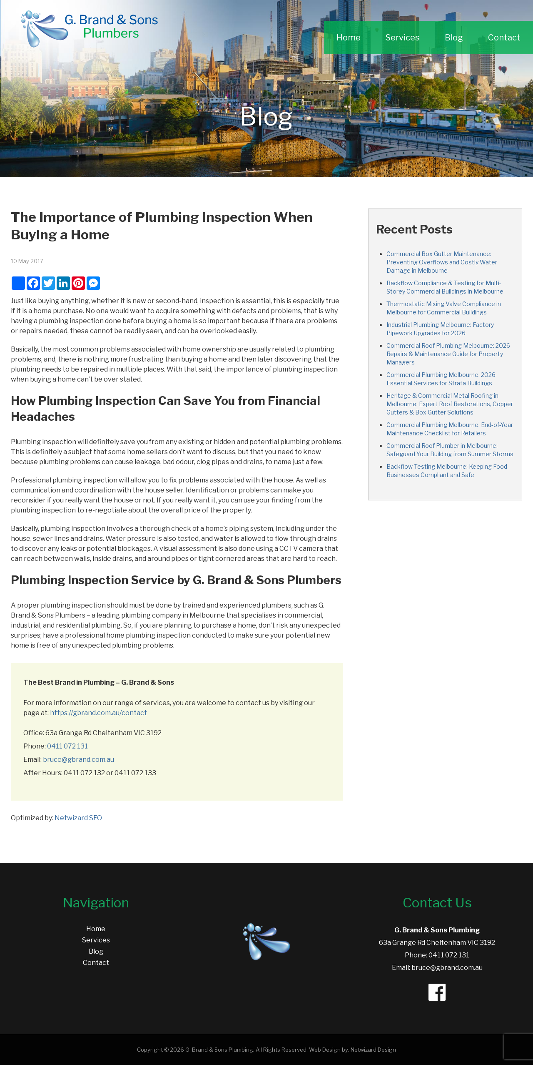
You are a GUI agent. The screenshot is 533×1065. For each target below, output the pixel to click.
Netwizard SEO (78, 818)
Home (348, 38)
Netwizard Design (373, 1049)
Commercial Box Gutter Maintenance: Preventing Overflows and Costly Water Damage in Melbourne (441, 262)
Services (403, 38)
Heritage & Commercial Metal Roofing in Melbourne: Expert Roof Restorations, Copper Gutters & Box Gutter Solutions (449, 404)
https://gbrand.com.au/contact (98, 713)
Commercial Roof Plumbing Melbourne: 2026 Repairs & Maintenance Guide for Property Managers (448, 354)
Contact (504, 38)
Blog (454, 38)
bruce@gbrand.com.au (78, 760)
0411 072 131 (67, 746)
